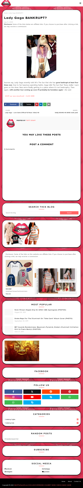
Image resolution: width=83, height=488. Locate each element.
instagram (9, 472)
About (70, 481)
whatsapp (46, 469)
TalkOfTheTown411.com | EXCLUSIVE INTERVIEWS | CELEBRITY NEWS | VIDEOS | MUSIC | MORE (42, 485)
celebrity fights (41, 419)
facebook (8, 469)
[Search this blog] (32, 212)
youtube (46, 472)
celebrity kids (41, 423)
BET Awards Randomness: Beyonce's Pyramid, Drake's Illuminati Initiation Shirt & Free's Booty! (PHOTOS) (46, 328)
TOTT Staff (31, 120)
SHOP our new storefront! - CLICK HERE (19, 96)
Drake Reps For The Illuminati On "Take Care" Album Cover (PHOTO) (43, 318)
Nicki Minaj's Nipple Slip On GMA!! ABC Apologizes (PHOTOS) (40, 310)
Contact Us (77, 481)
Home (6, 13)
